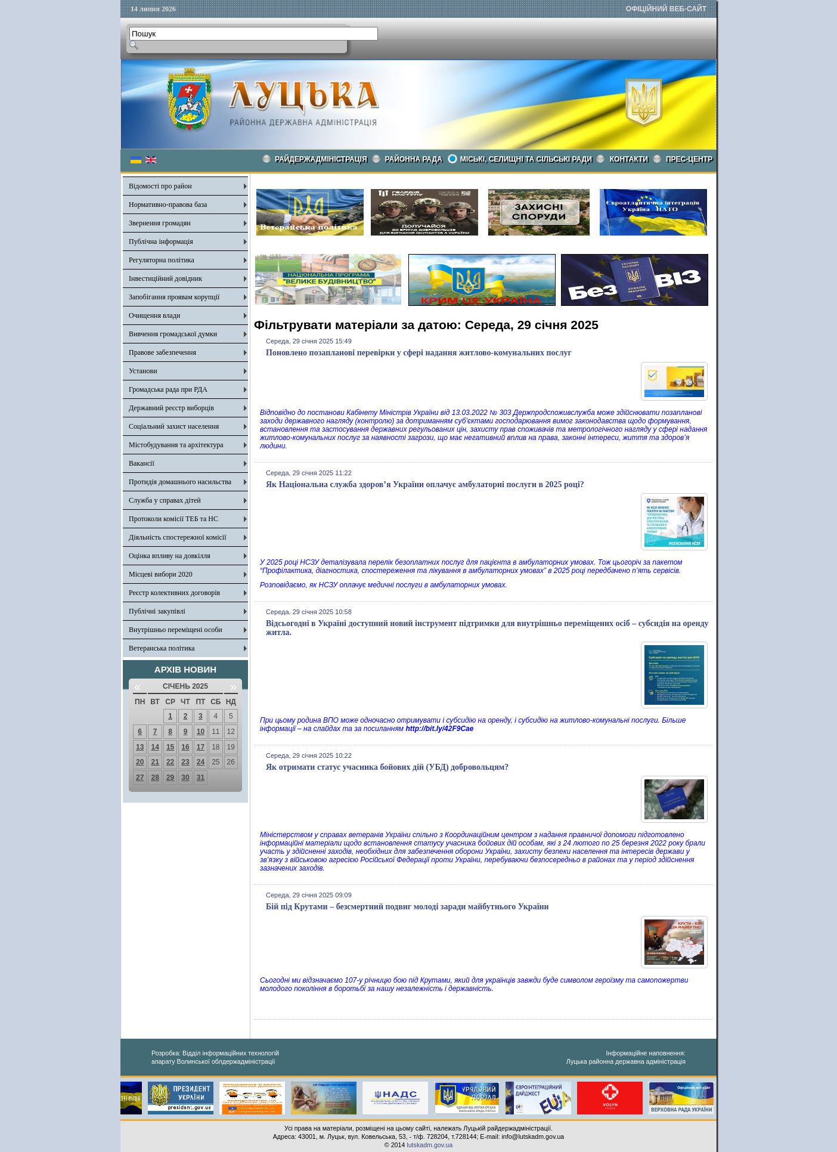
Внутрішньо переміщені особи (175, 629)
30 (185, 777)
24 (200, 762)
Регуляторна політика (161, 260)
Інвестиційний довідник (165, 278)
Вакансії (141, 463)
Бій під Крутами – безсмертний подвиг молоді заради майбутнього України (407, 906)
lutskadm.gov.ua (429, 1144)
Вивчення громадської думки (173, 334)
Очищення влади (154, 315)
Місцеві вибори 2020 (161, 574)
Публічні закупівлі (157, 611)
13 (140, 747)
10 (200, 731)
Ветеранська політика (162, 648)
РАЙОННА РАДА (413, 159)
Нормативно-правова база (168, 204)
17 (200, 747)
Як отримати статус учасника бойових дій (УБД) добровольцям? (387, 767)
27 (140, 777)
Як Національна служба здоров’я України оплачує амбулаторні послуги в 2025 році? (425, 484)
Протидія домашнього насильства (180, 482)
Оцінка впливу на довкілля (169, 556)
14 (155, 747)
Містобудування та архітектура (176, 445)
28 (155, 777)
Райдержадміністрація (321, 159)
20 (140, 762)
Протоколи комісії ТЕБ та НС (173, 519)
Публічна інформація (161, 241)
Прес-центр (689, 159)
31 (200, 777)
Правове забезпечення (162, 352)
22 (170, 762)
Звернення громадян (160, 223)
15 (170, 747)
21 (155, 762)
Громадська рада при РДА (168, 389)
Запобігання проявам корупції (174, 297)
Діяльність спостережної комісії (178, 537)
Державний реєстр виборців (171, 408)
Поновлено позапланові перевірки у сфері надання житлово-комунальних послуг (419, 352)
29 (170, 777)
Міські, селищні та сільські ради (526, 159)
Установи (143, 371)
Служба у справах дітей (165, 500)
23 (185, 762)
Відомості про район (160, 186)
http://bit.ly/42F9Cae (439, 728)
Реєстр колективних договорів (174, 593)
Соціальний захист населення (174, 426)
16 (185, 747)
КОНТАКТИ (629, 159)
